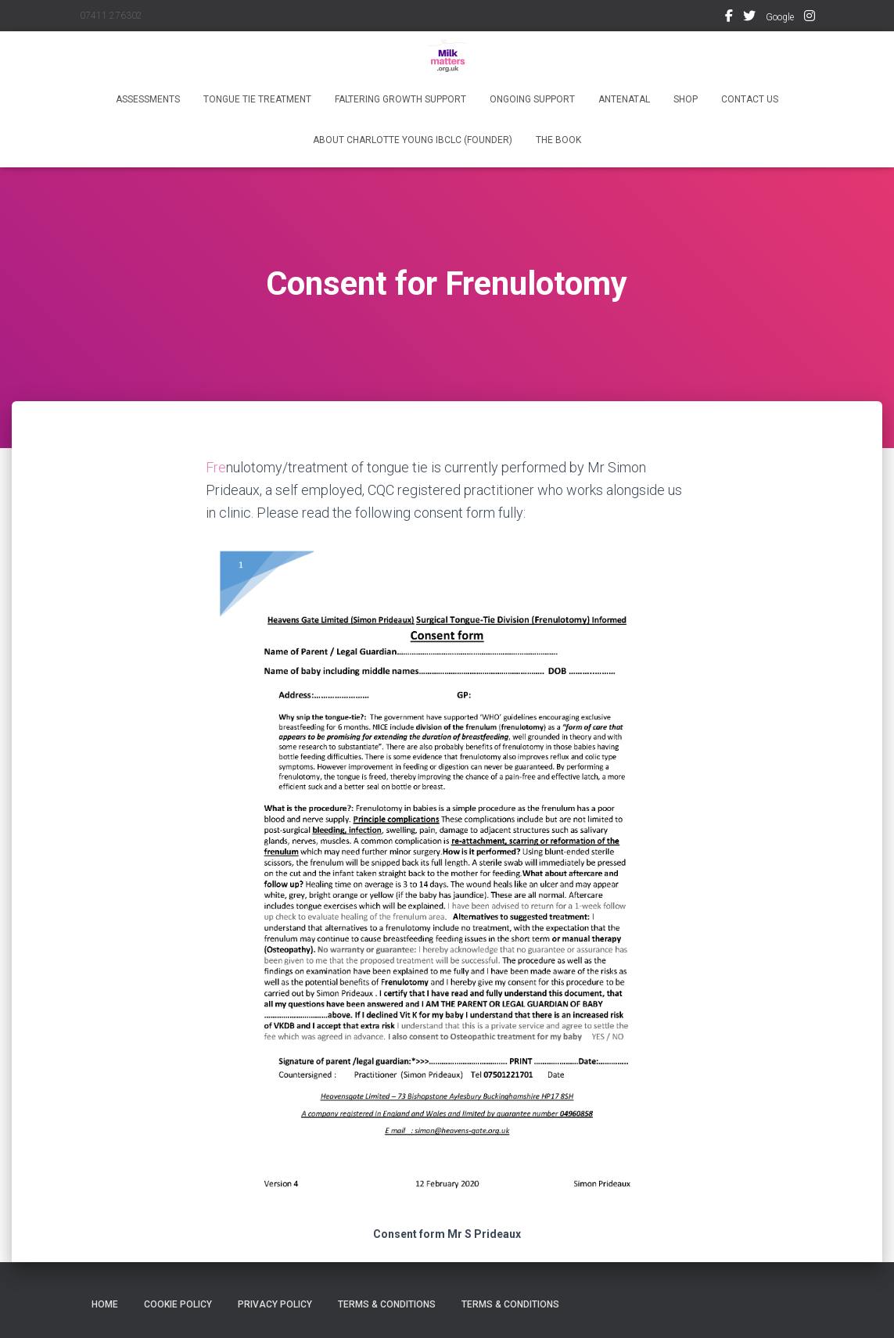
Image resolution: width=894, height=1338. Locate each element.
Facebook (729, 18)
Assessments (148, 99)
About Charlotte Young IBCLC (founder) (412, 140)
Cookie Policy (178, 1304)
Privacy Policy (275, 1304)
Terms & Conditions (387, 1304)
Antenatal (624, 99)
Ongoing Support (532, 99)
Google (780, 17)
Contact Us (749, 99)
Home (105, 1304)
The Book (558, 140)
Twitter (749, 18)
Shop (685, 99)
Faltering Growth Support (400, 99)
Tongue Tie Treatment (257, 99)
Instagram (809, 18)
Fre (216, 467)
